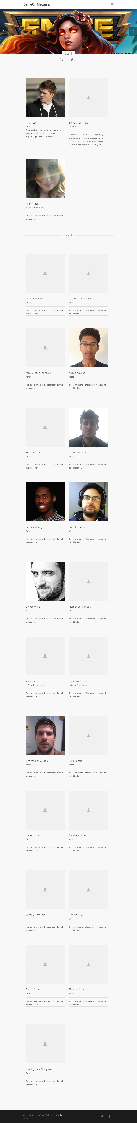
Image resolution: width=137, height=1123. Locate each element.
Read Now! (30, 42)
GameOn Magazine (36, 4)
